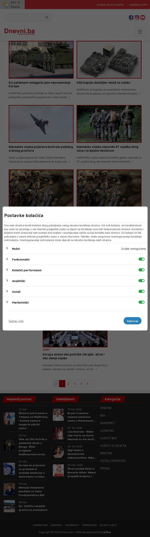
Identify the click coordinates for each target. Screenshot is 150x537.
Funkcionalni (20, 259)
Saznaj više (16, 320)
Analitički (18, 280)
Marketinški (20, 302)
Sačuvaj (132, 320)
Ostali (16, 291)
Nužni (16, 248)
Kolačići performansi (27, 270)
